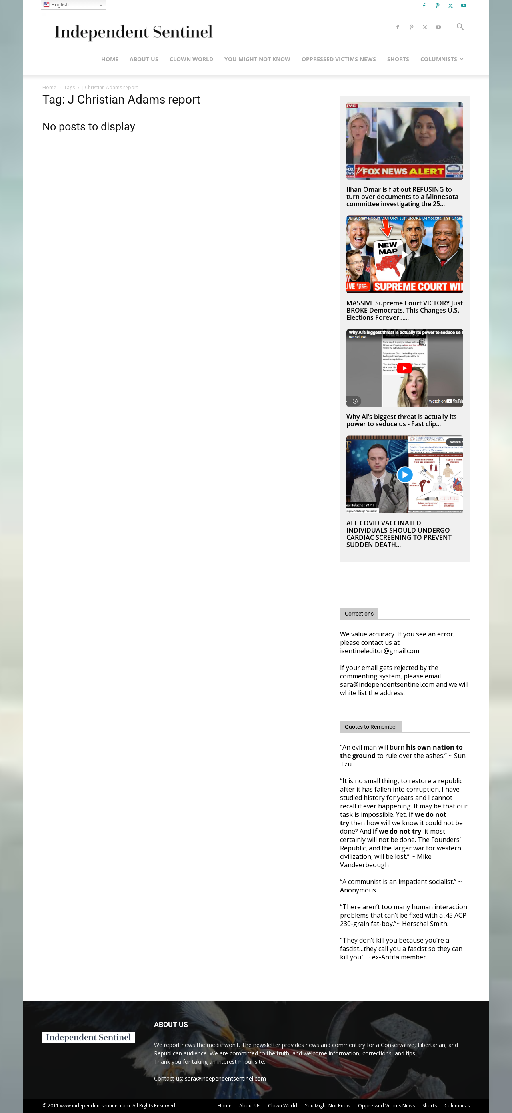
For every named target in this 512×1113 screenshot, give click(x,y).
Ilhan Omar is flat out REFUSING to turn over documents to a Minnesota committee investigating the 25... (402, 196)
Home (109, 59)
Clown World (191, 59)
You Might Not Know (257, 59)
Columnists (442, 59)
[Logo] (132, 27)
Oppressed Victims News (339, 59)
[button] (460, 28)
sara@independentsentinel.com (225, 1078)
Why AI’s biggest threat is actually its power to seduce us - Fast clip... (401, 420)
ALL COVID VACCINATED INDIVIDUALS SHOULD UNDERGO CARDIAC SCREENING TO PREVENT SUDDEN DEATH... (399, 533)
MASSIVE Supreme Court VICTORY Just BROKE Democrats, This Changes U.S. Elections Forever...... (404, 310)
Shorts (398, 59)
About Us (144, 59)
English (55, 5)
